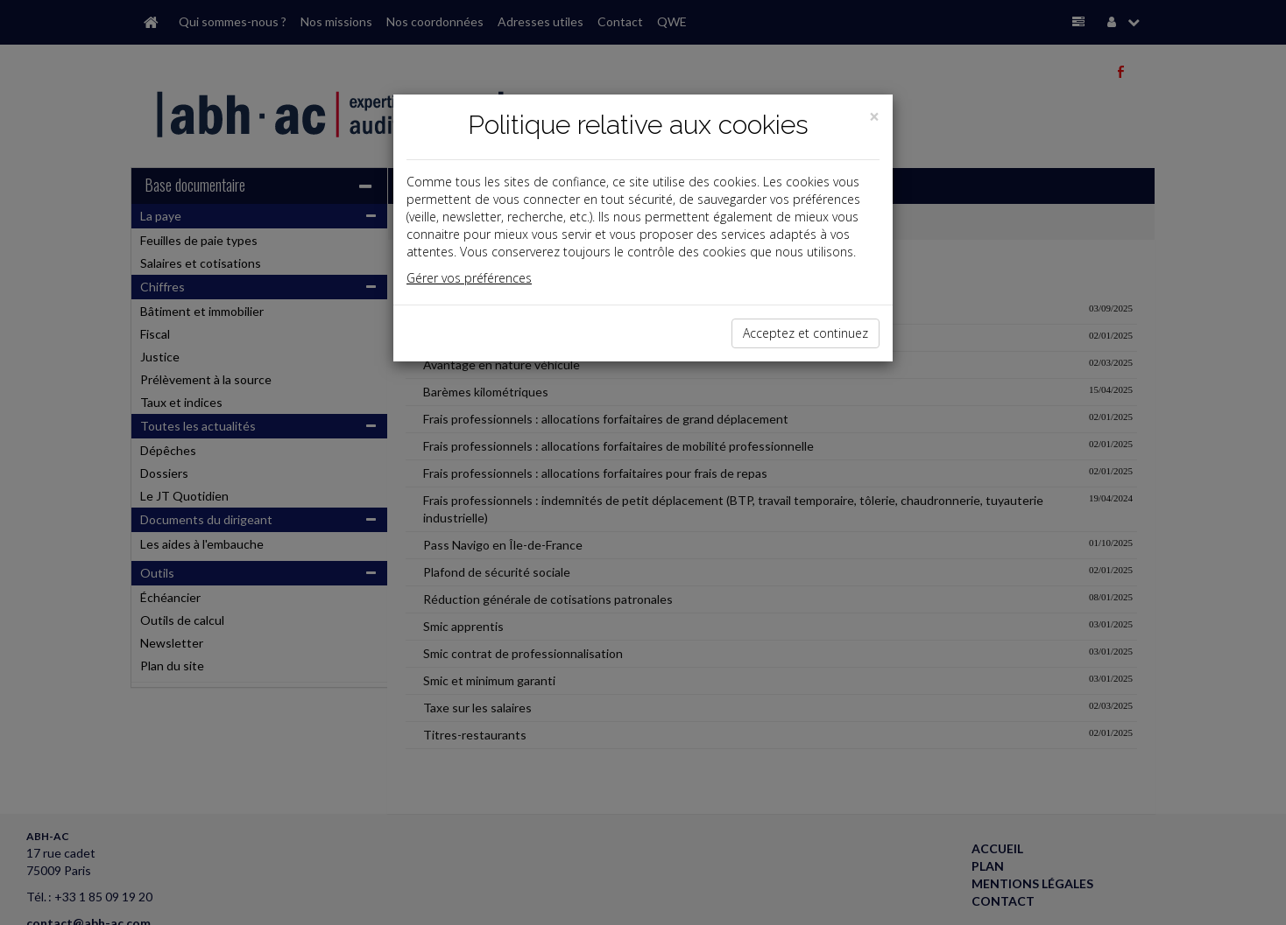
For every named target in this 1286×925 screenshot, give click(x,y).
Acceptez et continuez (805, 333)
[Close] (874, 117)
